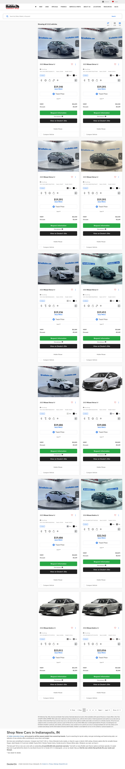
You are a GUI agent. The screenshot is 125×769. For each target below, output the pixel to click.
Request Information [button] (58, 113)
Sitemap (56, 764)
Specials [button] (55, 7)
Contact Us (45, 764)
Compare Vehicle (48, 134)
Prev (79, 710)
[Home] (36, 7)
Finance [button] (64, 7)
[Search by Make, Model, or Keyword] (60, 16)
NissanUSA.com (63, 764)
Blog (116, 7)
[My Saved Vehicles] (114, 2)
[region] (58, 105)
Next (100, 710)
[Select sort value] (108, 24)
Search (114, 16)
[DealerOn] (12, 764)
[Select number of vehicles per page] (117, 710)
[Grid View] (114, 24)
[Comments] (76, 80)
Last (107, 710)
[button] (77, 43)
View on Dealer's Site (58, 120)
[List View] (119, 24)
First (72, 710)
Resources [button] (108, 7)
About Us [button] (87, 7)
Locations (97, 7)
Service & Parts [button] (75, 7)
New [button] (40, 7)
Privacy (51, 764)
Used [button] (47, 7)
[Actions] (75, 64)
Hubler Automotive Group (16, 736)
